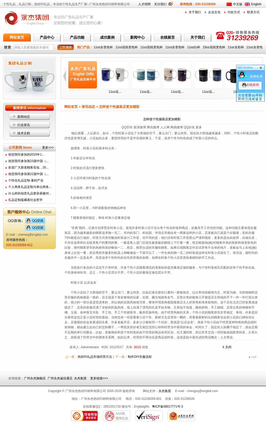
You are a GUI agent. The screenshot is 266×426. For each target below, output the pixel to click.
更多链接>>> (99, 378)
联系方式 (253, 12)
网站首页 (17, 37)
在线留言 (167, 37)
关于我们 (195, 12)
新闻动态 (23, 116)
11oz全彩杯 (236, 47)
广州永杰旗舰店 (35, 378)
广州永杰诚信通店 (60, 378)
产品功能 (77, 37)
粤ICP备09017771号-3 (167, 406)
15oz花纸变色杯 (214, 47)
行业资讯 (23, 125)
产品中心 (47, 37)
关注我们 (162, 4)
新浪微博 (140, 127)
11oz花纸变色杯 (126, 47)
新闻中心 (137, 37)
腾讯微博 (153, 127)
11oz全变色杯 (104, 47)
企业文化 (214, 12)
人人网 (165, 127)
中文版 (237, 4)
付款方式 (234, 12)
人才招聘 (144, 4)
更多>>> (48, 147)
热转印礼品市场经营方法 (95, 357)
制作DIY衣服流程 (140, 357)
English (256, 4)
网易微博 (176, 127)
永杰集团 (80, 378)
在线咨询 (250, 85)
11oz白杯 (194, 47)
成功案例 (107, 37)
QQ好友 (189, 127)
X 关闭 (226, 347)
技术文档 (23, 133)
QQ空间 (127, 127)
